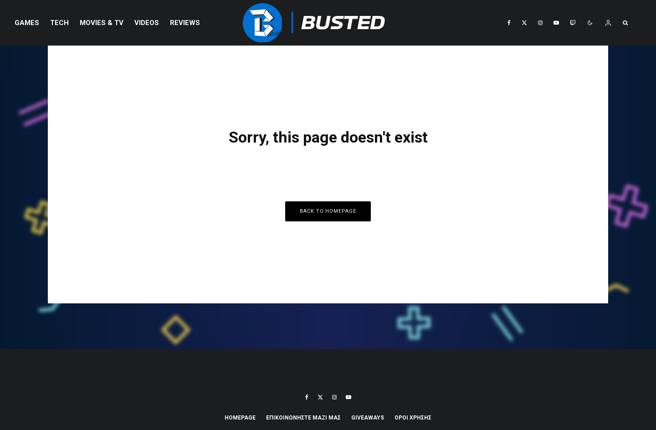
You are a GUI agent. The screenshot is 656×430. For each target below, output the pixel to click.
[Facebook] (509, 23)
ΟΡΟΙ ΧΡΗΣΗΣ (413, 418)
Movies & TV (101, 23)
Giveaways (367, 418)
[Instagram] (540, 23)
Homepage (240, 418)
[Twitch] (572, 23)
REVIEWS (185, 23)
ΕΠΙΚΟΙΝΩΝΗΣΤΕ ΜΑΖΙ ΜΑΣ (303, 418)
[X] (524, 23)
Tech (59, 23)
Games (27, 23)
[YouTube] (556, 23)
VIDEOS (146, 23)
